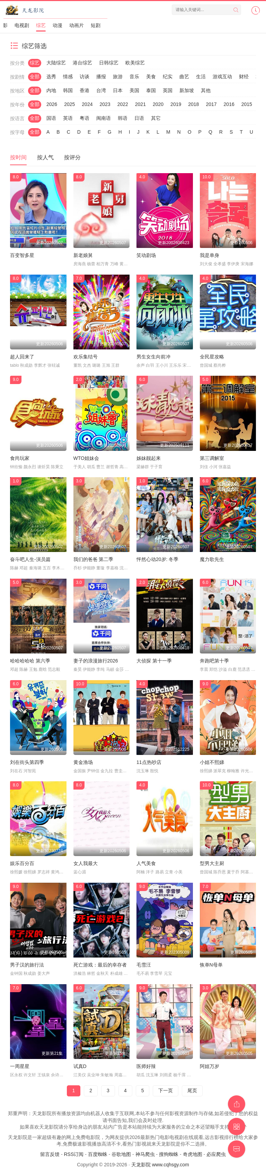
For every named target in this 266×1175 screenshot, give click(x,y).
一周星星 (19, 1066)
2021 (140, 104)
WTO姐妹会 (86, 458)
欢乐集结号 (85, 356)
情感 (68, 76)
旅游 (118, 76)
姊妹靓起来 (148, 458)
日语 (139, 118)
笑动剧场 (146, 255)
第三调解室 (212, 458)
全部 (34, 76)
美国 (134, 90)
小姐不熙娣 (212, 762)
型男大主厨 (212, 863)
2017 (211, 104)
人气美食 (146, 863)
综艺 (41, 25)
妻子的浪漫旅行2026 (95, 661)
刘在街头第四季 (27, 762)
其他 (206, 90)
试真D (80, 1066)
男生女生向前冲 (153, 356)
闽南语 (103, 118)
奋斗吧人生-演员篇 (30, 559)
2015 (246, 104)
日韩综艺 (108, 62)
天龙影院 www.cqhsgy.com (160, 1164)
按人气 (45, 157)
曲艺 (184, 76)
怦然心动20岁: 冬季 (157, 559)
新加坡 (186, 90)
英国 (167, 90)
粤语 (84, 118)
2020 (158, 104)
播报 (101, 76)
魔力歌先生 (212, 559)
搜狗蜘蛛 (168, 1154)
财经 (244, 76)
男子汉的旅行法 (27, 965)
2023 (104, 104)
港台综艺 (82, 62)
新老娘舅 (83, 255)
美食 (151, 76)
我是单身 (209, 255)
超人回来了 (22, 356)
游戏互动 (222, 76)
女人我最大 (85, 863)
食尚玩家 (19, 458)
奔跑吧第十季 (214, 661)
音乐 (134, 76)
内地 (51, 90)
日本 (118, 90)
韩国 (68, 90)
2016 (229, 104)
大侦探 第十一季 (154, 661)
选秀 (51, 76)
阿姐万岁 (209, 1066)
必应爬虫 (216, 1154)
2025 (69, 104)
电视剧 (22, 25)
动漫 (57, 25)
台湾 (101, 90)
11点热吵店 (148, 762)
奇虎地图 (192, 1154)
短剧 (95, 25)
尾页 (192, 1090)
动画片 (76, 25)
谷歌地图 (121, 1154)
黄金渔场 (83, 762)
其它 (156, 118)
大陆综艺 (56, 62)
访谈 (84, 76)
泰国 (151, 90)
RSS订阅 (73, 1154)
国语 (51, 118)
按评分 (72, 157)
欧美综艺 (135, 62)
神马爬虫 (145, 1154)
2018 (193, 104)
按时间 (18, 157)
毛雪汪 (143, 965)
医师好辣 (146, 1066)
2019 (175, 104)
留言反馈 (50, 1154)
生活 (201, 76)
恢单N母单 (211, 965)
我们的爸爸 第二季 (93, 559)
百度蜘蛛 (97, 1154)
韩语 (122, 118)
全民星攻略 (212, 356)
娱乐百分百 (22, 863)
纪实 (167, 76)
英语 (68, 118)
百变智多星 (22, 255)
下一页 (165, 1090)
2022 (122, 104)
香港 (84, 90)
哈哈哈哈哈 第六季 (30, 661)
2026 (51, 104)
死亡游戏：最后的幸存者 (100, 965)
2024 (87, 104)
